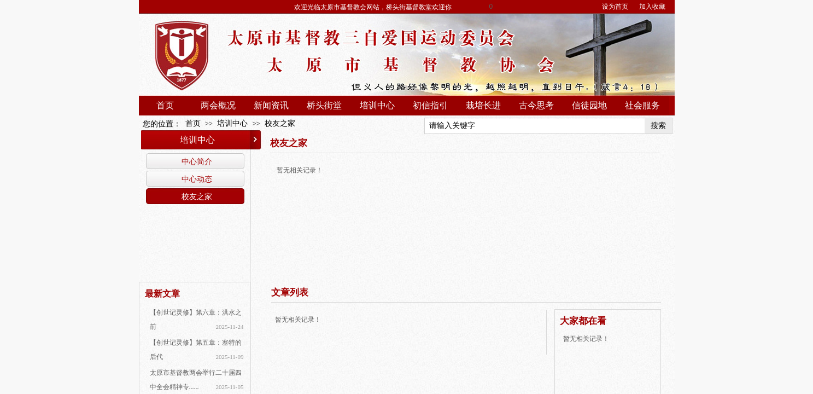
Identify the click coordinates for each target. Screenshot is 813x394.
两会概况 (218, 105)
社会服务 (642, 105)
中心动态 (197, 179)
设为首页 (615, 6)
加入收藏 (652, 6)
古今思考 (536, 105)
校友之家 (280, 123)
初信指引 (430, 105)
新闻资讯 (271, 105)
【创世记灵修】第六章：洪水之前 (196, 320)
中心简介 (197, 161)
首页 (165, 105)
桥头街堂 (324, 105)
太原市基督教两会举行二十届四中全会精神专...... (196, 380)
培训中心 (377, 105)
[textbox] (535, 126)
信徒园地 (589, 105)
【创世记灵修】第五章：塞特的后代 (196, 350)
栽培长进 (483, 105)
